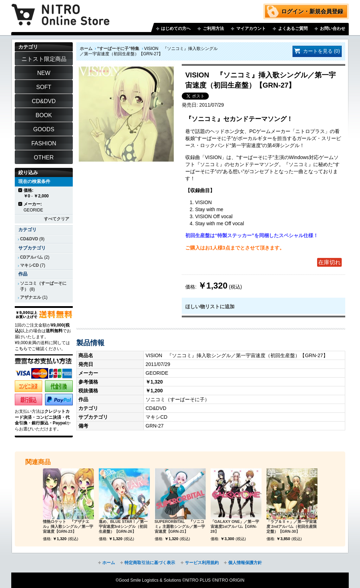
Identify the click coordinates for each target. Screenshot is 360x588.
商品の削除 (20, 190)
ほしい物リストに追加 (209, 306)
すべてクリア (56, 218)
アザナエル (30, 297)
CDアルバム (31, 257)
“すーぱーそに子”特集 (118, 48)
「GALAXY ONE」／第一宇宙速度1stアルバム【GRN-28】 (235, 526)
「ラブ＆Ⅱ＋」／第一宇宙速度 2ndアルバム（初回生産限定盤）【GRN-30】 (291, 526)
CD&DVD (29, 238)
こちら (21, 348)
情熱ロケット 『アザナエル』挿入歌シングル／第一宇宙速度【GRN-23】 (68, 526)
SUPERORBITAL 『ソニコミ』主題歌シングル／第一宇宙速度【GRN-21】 (180, 526)
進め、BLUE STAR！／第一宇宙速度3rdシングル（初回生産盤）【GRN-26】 (123, 526)
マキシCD (29, 265)
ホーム (86, 48)
